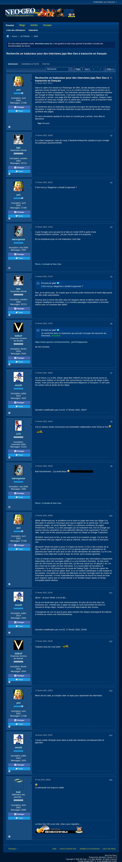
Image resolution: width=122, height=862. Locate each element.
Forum (14, 36)
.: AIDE (35, 36)
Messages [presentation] (13, 64)
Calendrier (33, 30)
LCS (18, 434)
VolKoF (18, 336)
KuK (18, 792)
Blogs (22, 25)
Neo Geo (57, 264)
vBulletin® (103, 857)
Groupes (47, 25)
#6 (111, 324)
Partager (19, 107)
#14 (110, 735)
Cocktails (46, 264)
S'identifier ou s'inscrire (105, 2)
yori (18, 90)
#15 (110, 780)
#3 (111, 183)
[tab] (13, 64)
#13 (110, 691)
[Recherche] (59, 69)
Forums (10, 25)
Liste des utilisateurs (15, 30)
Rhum (38, 264)
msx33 (18, 385)
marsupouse (18, 239)
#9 (111, 466)
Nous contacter (68, 849)
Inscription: (16, 98)
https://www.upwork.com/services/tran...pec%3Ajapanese (61, 342)
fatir (18, 148)
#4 (111, 227)
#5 (111, 277)
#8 (111, 422)
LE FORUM (24, 36)
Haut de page (109, 849)
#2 (111, 136)
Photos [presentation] (46, 64)
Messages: (15, 103)
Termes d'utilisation (89, 849)
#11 (110, 593)
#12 (110, 641)
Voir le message (58, 283)
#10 (110, 516)
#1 (111, 78)
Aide (54, 849)
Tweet (19, 111)
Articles (34, 25)
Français (13, 849)
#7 (111, 373)
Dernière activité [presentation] (30, 64)
